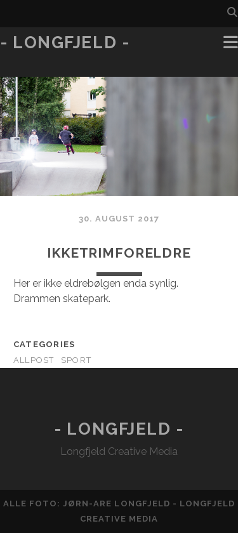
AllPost (34, 360)
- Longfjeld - (64, 42)
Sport (76, 360)
